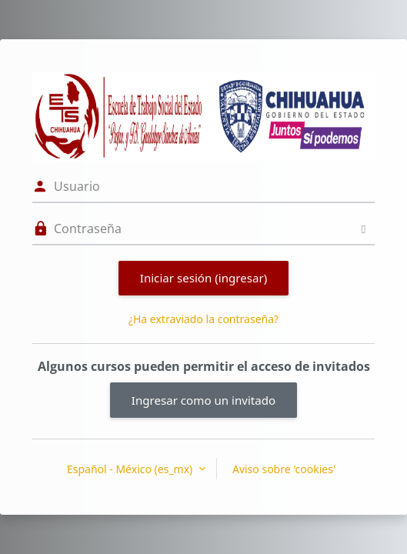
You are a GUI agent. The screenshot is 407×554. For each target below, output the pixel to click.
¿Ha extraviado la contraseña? (203, 319)
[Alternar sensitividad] (363, 229)
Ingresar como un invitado (203, 400)
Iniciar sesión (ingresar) (203, 277)
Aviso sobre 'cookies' (283, 469)
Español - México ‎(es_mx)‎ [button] (131, 469)
